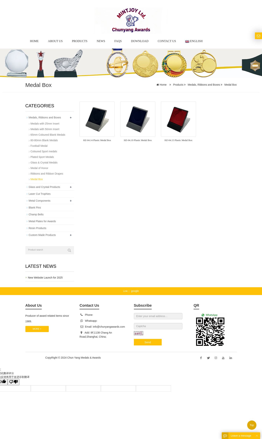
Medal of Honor (39, 168)
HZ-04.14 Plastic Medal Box (97, 140)
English (193, 41)
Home (34, 41)
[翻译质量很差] (13, 382)
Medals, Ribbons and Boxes (204, 84)
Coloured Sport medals (44, 151)
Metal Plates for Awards (42, 221)
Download (140, 41)
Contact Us (167, 41)
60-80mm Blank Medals (44, 140)
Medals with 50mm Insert (45, 129)
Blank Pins (35, 207)
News (101, 41)
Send (147, 342)
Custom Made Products (42, 234)
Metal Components (40, 200)
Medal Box (230, 84)
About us (55, 41)
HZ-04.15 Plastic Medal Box (178, 140)
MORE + (37, 329)
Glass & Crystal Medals (44, 162)
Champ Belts (36, 214)
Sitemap (106, 357)
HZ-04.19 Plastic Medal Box (138, 140)
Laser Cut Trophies (40, 193)
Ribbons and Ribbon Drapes (47, 173)
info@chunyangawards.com (109, 326)
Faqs (118, 41)
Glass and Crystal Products (44, 186)
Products (80, 41)
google (135, 290)
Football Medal (39, 145)
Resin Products (37, 228)
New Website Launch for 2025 (45, 277)
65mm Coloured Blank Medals (48, 134)
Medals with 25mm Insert (45, 123)
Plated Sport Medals (42, 156)
